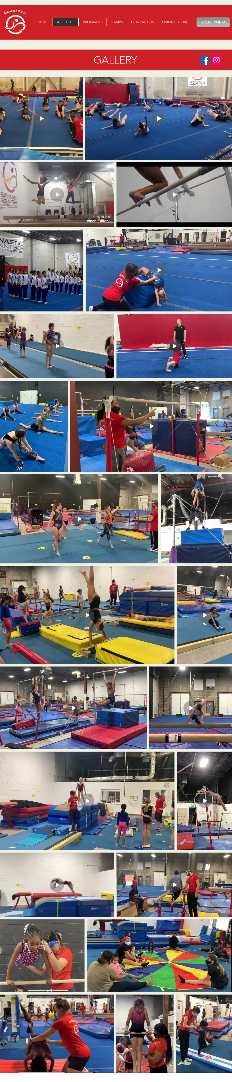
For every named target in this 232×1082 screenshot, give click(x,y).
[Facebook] (205, 60)
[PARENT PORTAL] (213, 22)
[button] (92, 22)
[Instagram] (216, 60)
